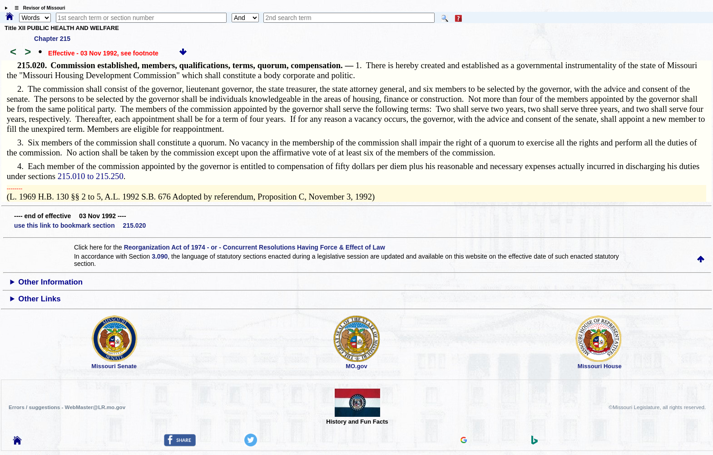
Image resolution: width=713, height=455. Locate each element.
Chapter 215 (52, 38)
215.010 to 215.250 (91, 176)
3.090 (160, 256)
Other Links (39, 299)
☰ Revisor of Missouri (37, 7)
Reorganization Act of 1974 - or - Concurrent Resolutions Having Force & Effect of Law (254, 247)
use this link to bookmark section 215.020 (80, 225)
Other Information (50, 282)
